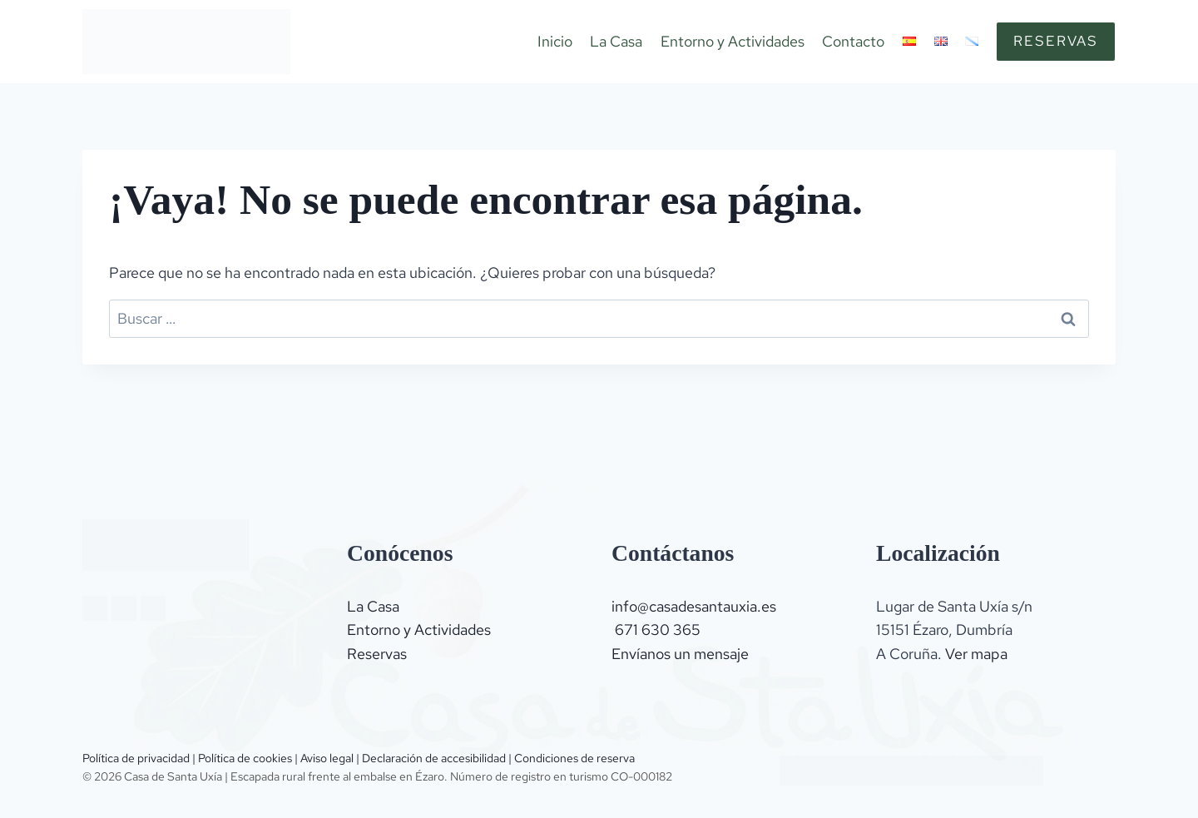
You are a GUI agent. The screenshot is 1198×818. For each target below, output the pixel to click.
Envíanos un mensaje (680, 653)
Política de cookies (245, 758)
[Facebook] (153, 608)
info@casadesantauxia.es (693, 606)
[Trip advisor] (94, 608)
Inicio (554, 41)
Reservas (377, 653)
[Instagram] (123, 608)
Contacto (853, 41)
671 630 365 (655, 629)
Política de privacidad (136, 758)
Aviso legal (327, 758)
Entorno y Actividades (732, 41)
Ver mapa (976, 653)
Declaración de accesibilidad (434, 758)
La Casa (616, 41)
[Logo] (165, 545)
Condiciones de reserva (574, 758)
